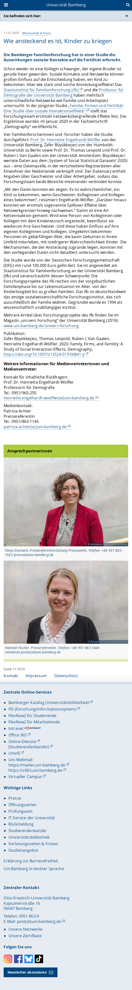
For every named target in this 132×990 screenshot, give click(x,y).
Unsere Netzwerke (25, 929)
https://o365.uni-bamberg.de (35, 770)
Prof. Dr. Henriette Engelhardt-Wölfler (66, 139)
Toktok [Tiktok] (39, 959)
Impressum (36, 675)
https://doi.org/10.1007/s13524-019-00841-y (44, 354)
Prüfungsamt (20, 811)
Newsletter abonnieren (27, 972)
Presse (14, 798)
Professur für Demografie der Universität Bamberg (64, 92)
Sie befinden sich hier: (22, 16)
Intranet (15, 728)
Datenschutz (66, 675)
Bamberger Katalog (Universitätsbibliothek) (48, 702)
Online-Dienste (22, 741)
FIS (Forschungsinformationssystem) (42, 709)
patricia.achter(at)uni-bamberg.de (35, 426)
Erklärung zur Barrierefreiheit (31, 861)
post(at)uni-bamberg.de (39, 921)
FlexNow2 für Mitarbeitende (34, 722)
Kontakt (11, 675)
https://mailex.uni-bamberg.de (36, 765)
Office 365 (17, 735)
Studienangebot (23, 850)
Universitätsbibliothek (28, 837)
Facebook (18, 959)
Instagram (8, 959)
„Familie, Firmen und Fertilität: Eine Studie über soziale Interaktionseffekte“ (64, 108)
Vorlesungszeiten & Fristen (33, 843)
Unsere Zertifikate (25, 935)
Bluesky (28, 959)
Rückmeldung (21, 824)
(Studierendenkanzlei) (28, 747)
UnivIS (14, 753)
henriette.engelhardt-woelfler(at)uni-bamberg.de (49, 398)
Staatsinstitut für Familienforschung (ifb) (41, 90)
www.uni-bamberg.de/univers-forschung (41, 325)
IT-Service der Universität (31, 817)
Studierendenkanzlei (27, 830)
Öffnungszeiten (22, 804)
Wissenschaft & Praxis (36, 33)
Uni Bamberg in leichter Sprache (34, 868)
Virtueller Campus (25, 776)
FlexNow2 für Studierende (32, 715)
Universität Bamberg (66, 5)
